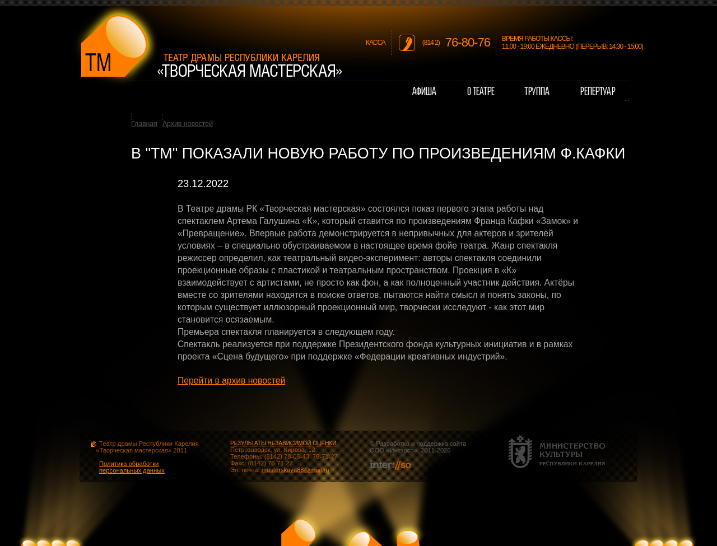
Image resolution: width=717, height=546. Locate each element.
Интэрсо (401, 450)
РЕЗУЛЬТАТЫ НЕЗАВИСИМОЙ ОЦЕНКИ (283, 443)
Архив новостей (187, 124)
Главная (144, 124)
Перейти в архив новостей (231, 380)
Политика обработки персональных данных (132, 467)
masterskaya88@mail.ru (295, 469)
